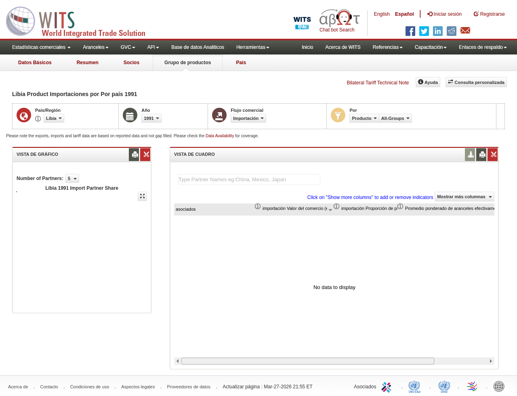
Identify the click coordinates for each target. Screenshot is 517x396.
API (153, 47)
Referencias (388, 47)
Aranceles (95, 47)
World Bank (501, 386)
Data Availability (220, 136)
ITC (388, 386)
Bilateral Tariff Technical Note (378, 83)
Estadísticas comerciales (41, 47)
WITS (81, 20)
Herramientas (252, 47)
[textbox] (249, 179)
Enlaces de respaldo (483, 47)
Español (404, 14)
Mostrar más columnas (464, 196)
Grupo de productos (187, 62)
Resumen (88, 62)
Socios (131, 62)
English (382, 14)
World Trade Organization (472, 386)
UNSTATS (444, 386)
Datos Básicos (35, 62)
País (241, 62)
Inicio (307, 47)
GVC (128, 47)
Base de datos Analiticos (197, 47)
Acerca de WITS (342, 47)
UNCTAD (416, 386)
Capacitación (431, 47)
